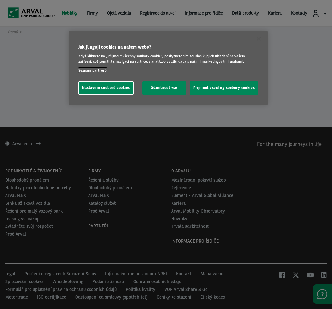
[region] (168, 68)
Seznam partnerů (92, 70)
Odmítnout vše (164, 87)
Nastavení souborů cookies (106, 87)
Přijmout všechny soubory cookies (224, 87)
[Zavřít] (259, 39)
